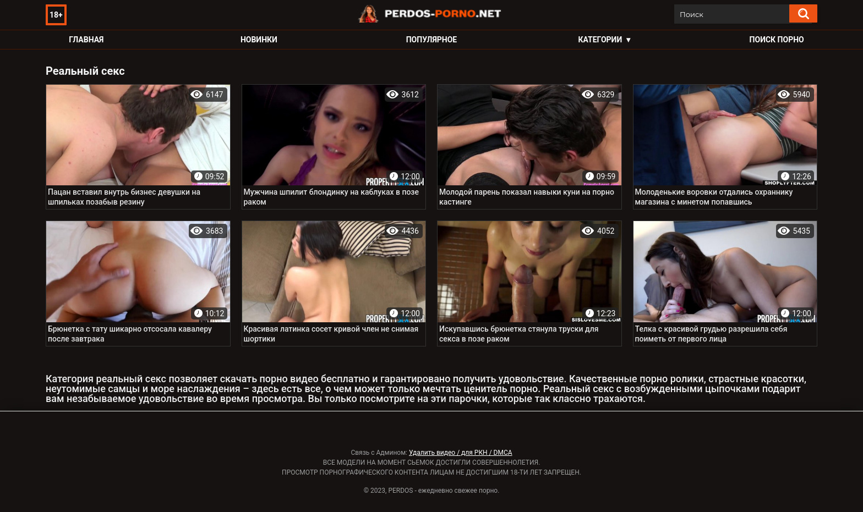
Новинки (259, 39)
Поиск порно (777, 39)
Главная (86, 39)
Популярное (431, 39)
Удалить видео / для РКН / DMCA (460, 452)
